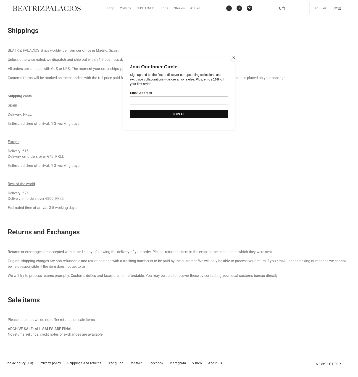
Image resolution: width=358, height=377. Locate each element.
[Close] (233, 57)
